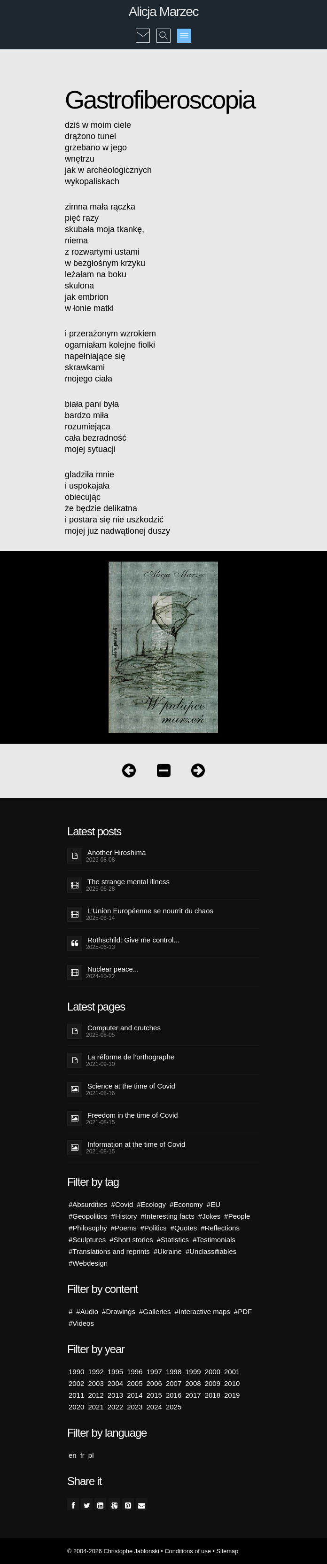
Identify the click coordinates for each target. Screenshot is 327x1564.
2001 (232, 1372)
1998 (173, 1372)
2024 (154, 1407)
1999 (193, 1372)
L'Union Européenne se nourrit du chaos (150, 911)
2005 (134, 1383)
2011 (76, 1395)
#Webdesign (88, 1263)
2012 (95, 1395)
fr (82, 1455)
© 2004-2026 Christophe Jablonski (113, 1551)
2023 (134, 1407)
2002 (76, 1383)
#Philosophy (88, 1228)
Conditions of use (187, 1551)
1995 (115, 1372)
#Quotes (184, 1228)
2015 (154, 1395)
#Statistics (173, 1240)
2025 (173, 1407)
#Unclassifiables (211, 1251)
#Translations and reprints (109, 1251)
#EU (213, 1204)
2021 (95, 1407)
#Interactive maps (202, 1311)
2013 (115, 1395)
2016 (173, 1395)
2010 (232, 1383)
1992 (95, 1372)
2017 (193, 1395)
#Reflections (220, 1228)
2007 (173, 1383)
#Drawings (118, 1311)
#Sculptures (87, 1240)
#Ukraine (168, 1251)
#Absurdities (88, 1204)
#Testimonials (214, 1240)
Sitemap (227, 1551)
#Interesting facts (168, 1216)
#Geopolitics (88, 1216)
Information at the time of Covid (136, 1144)
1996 (134, 1372)
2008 (193, 1383)
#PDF (243, 1311)
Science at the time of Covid (131, 1086)
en (73, 1455)
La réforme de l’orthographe (130, 1057)
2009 (212, 1383)
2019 (232, 1395)
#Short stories (131, 1240)
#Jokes (209, 1216)
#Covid (122, 1204)
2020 (76, 1407)
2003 (95, 1383)
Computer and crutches (124, 1028)
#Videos (81, 1323)
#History (124, 1216)
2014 (134, 1395)
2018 (212, 1395)
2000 (212, 1372)
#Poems (124, 1228)
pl (91, 1455)
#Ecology (151, 1204)
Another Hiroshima (116, 852)
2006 (154, 1383)
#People (237, 1216)
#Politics (153, 1228)
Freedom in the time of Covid (132, 1115)
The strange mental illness (128, 882)
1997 (154, 1372)
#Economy (186, 1204)
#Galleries (155, 1311)
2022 (115, 1407)
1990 (76, 1372)
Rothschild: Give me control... (133, 940)
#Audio (87, 1311)
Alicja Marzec (163, 11)
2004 (115, 1383)
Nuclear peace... (113, 969)
